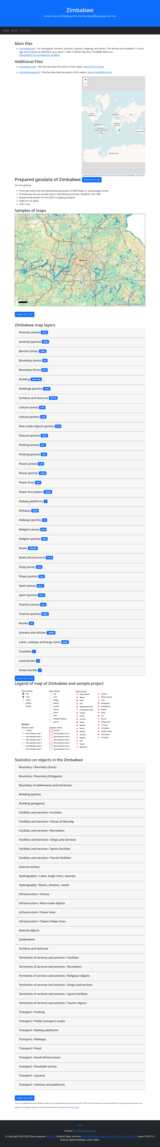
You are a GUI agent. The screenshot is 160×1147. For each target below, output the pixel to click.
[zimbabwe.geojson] (29, 72)
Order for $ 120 (92, 179)
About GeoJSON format (100, 72)
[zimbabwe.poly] (27, 66)
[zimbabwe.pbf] (27, 48)
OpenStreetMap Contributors (97, 1136)
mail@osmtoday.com (85, 1130)
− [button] (85, 84)
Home (6, 30)
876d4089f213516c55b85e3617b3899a (39, 55)
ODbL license (75, 1107)
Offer (80, 1125)
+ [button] (85, 80)
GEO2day (50, 1136)
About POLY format (94, 66)
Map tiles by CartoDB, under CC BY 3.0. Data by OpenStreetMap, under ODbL (117, 175)
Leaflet (85, 175)
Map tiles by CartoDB (125, 1136)
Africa (14, 30)
